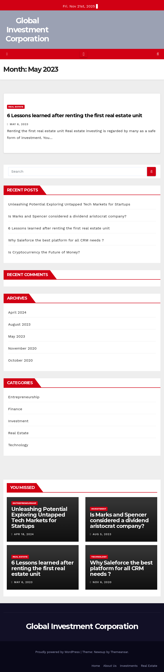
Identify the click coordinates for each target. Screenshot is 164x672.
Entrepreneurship (24, 397)
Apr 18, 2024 (24, 534)
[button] (158, 54)
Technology (18, 445)
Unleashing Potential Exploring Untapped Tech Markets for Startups (69, 204)
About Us (109, 665)
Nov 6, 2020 (102, 582)
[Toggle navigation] (83, 54)
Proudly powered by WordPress (58, 652)
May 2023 (16, 336)
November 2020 (22, 348)
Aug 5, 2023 (102, 534)
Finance (15, 409)
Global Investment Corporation (27, 29)
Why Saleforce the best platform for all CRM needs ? (56, 240)
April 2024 (17, 312)
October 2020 (20, 360)
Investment (18, 421)
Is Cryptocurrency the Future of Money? (44, 252)
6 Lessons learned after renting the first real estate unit (74, 115)
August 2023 (19, 324)
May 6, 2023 (19, 124)
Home (95, 665)
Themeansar (119, 652)
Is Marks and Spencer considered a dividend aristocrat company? (67, 216)
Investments (129, 665)
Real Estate (15, 106)
